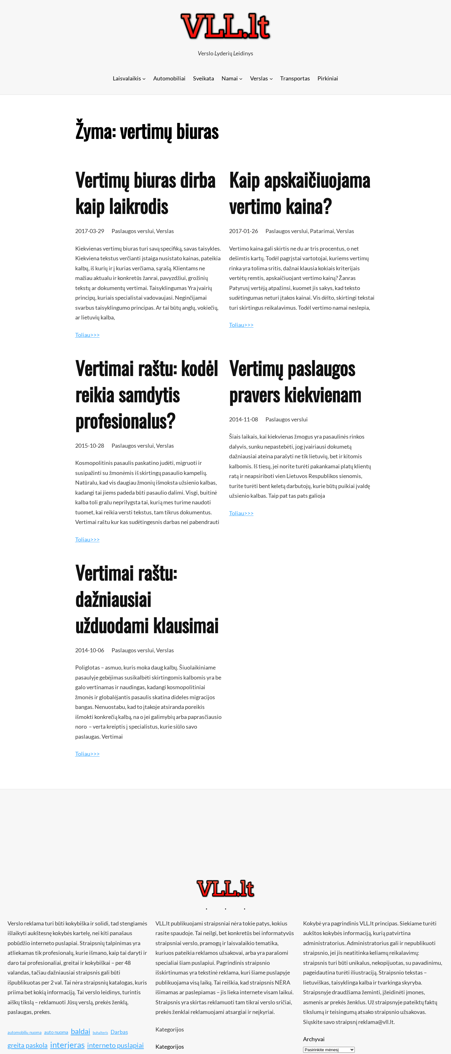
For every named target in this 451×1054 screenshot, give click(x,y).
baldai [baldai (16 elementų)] (80, 1031)
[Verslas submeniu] (271, 78)
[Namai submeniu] (241, 78)
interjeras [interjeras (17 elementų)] (67, 1045)
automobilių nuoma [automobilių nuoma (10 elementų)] (25, 1032)
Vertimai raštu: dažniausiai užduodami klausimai (146, 598)
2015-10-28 (89, 445)
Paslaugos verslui (133, 230)
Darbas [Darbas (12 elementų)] (119, 1032)
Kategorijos (169, 1046)
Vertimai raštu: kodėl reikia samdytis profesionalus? (146, 393)
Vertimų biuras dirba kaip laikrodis (145, 192)
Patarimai (322, 230)
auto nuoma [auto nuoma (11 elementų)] (56, 1032)
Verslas (165, 230)
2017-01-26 (243, 230)
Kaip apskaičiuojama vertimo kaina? (299, 192)
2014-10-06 (89, 650)
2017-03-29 (89, 230)
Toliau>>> (87, 334)
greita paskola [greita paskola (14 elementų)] (28, 1045)
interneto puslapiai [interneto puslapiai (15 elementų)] (115, 1045)
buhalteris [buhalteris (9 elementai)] (100, 1033)
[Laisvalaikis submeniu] (144, 78)
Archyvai (314, 1039)
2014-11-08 (243, 419)
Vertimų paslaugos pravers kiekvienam (295, 380)
